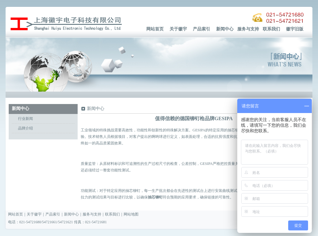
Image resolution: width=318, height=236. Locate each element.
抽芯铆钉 (155, 197)
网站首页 (155, 29)
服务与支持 (248, 29)
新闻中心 (225, 29)
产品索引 (201, 29)
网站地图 (131, 214)
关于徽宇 (178, 29)
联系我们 (271, 29)
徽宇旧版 (294, 29)
